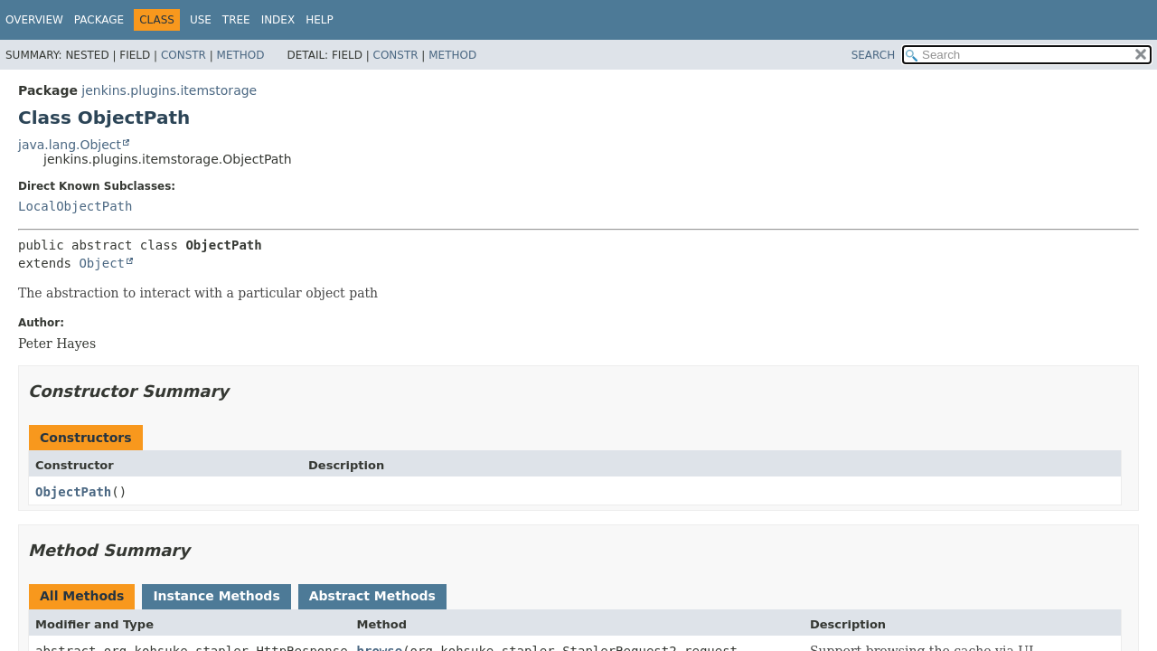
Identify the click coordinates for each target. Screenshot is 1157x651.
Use (201, 20)
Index (278, 20)
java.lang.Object (69, 144)
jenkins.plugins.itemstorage (169, 90)
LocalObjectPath (75, 206)
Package (99, 20)
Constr (183, 55)
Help (320, 20)
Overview (34, 20)
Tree (236, 20)
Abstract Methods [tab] (372, 596)
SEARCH (873, 55)
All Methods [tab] (82, 596)
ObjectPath (73, 492)
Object (102, 263)
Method (241, 55)
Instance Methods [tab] (216, 596)
